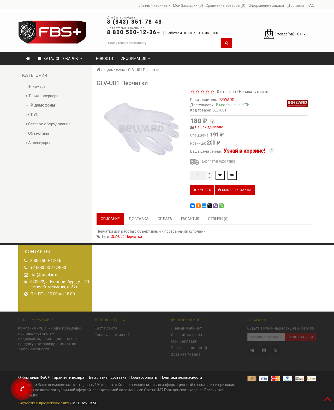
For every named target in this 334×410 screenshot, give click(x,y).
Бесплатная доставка (219, 161)
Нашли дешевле (209, 127)
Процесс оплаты (143, 377)
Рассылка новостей (189, 347)
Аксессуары (38, 142)
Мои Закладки (184, 340)
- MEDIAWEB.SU (58, 403)
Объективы (37, 133)
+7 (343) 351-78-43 (48, 267)
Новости (104, 59)
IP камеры (36, 86)
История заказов (186, 334)
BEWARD (226, 100)
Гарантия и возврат (69, 377)
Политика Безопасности (181, 377)
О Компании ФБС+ (34, 377)
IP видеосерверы (42, 96)
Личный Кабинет (186, 327)
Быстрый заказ (235, 190)
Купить (202, 190)
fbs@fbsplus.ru (44, 274)
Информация (135, 59)
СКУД (32, 114)
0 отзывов (225, 91)
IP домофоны (40, 105)
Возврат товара (185, 353)
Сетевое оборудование (48, 124)
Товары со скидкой (112, 334)
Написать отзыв (253, 91)
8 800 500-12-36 (45, 260)
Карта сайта (106, 327)
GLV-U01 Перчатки (126, 236)
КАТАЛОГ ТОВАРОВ (60, 59)
